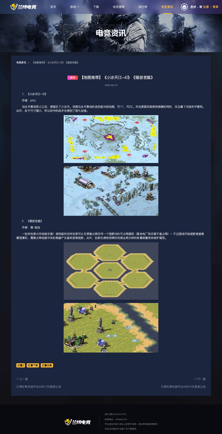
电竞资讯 (167, 6)
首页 (53, 6)
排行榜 (143, 6)
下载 (96, 6)
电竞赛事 (119, 6)
